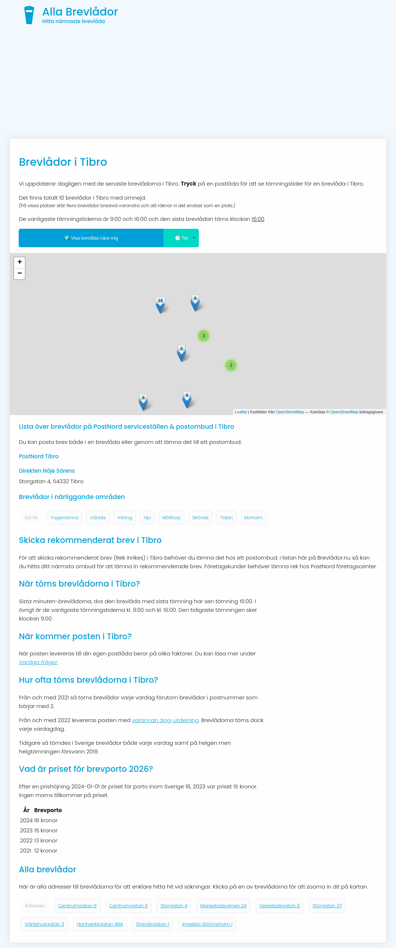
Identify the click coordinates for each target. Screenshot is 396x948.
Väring (124, 518)
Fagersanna (65, 518)
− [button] (19, 273)
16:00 (258, 219)
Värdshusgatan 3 (44, 924)
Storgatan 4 (173, 906)
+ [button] (19, 262)
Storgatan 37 (327, 906)
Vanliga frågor (38, 662)
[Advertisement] (198, 84)
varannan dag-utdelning (165, 720)
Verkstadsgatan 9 (279, 906)
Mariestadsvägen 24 (223, 906)
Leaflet (241, 412)
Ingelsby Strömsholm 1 (207, 924)
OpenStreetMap (290, 412)
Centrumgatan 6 (77, 906)
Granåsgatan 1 (152, 924)
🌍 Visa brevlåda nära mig (91, 238)
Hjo (147, 518)
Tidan (226, 518)
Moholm (253, 518)
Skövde (200, 518)
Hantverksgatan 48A (100, 924)
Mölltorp (172, 518)
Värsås (98, 518)
